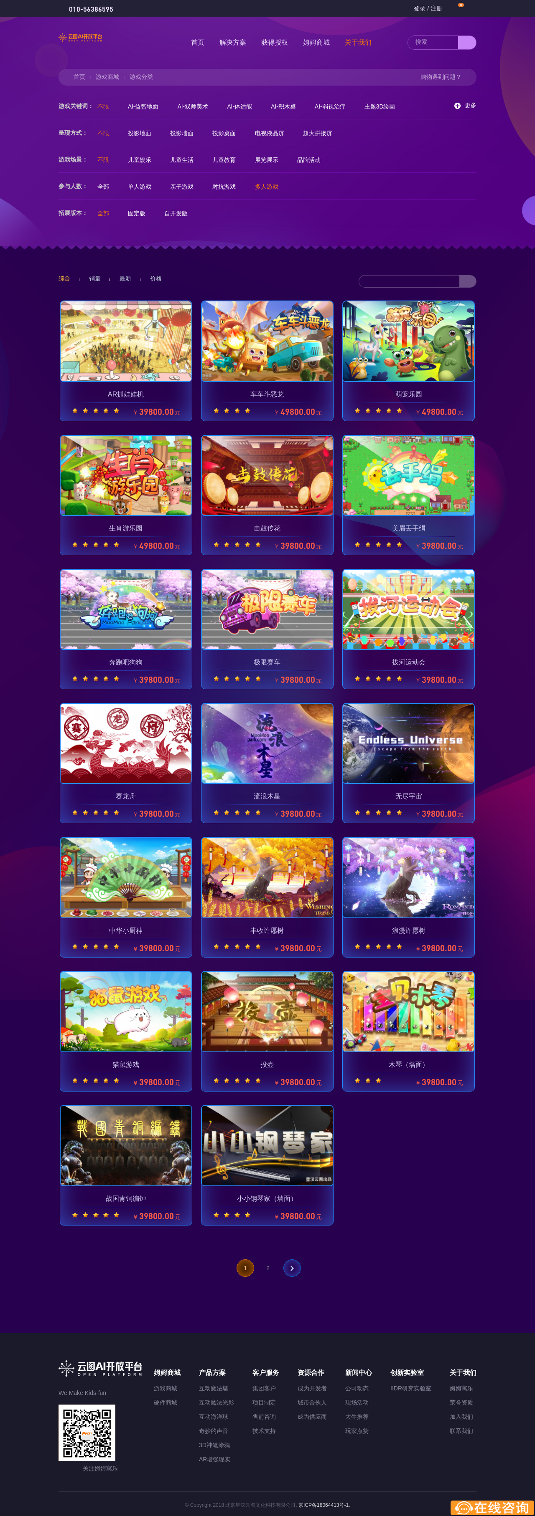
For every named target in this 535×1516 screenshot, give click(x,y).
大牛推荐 (357, 1414)
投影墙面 (184, 133)
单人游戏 (141, 186)
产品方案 (212, 1370)
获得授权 (274, 42)
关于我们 (358, 42)
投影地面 (141, 133)
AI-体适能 (244, 106)
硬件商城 (165, 1400)
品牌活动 (315, 160)
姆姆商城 (316, 42)
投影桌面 (228, 133)
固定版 (138, 213)
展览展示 (271, 160)
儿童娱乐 (141, 160)
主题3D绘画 (387, 106)
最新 (125, 278)
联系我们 (461, 1428)
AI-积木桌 (289, 106)
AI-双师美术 (196, 106)
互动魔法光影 (216, 1400)
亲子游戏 (184, 186)
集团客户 (264, 1385)
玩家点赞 (357, 1428)
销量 (95, 278)
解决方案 (232, 42)
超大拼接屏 (324, 133)
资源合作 (311, 1370)
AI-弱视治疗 (337, 106)
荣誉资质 (461, 1400)
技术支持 (264, 1428)
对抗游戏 (228, 186)
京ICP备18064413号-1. (323, 1503)
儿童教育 (228, 160)
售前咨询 (264, 1414)
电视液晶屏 (274, 133)
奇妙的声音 (213, 1428)
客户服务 (265, 1370)
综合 (64, 278)
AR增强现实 (214, 1456)
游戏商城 (107, 76)
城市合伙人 (312, 1400)
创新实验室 (407, 1370)
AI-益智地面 (145, 106)
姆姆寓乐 (461, 1385)
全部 (104, 186)
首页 (197, 42)
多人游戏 (271, 186)
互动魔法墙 (213, 1385)
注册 (436, 8)
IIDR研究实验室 (410, 1385)
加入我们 (461, 1414)
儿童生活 (184, 160)
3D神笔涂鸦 (214, 1442)
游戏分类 (141, 76)
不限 (104, 106)
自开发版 (179, 213)
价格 (156, 278)
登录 (419, 8)
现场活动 (357, 1400)
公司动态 (357, 1385)
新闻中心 (358, 1370)
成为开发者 (312, 1385)
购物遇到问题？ (440, 76)
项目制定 (264, 1400)
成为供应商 (312, 1414)
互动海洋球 (213, 1414)
